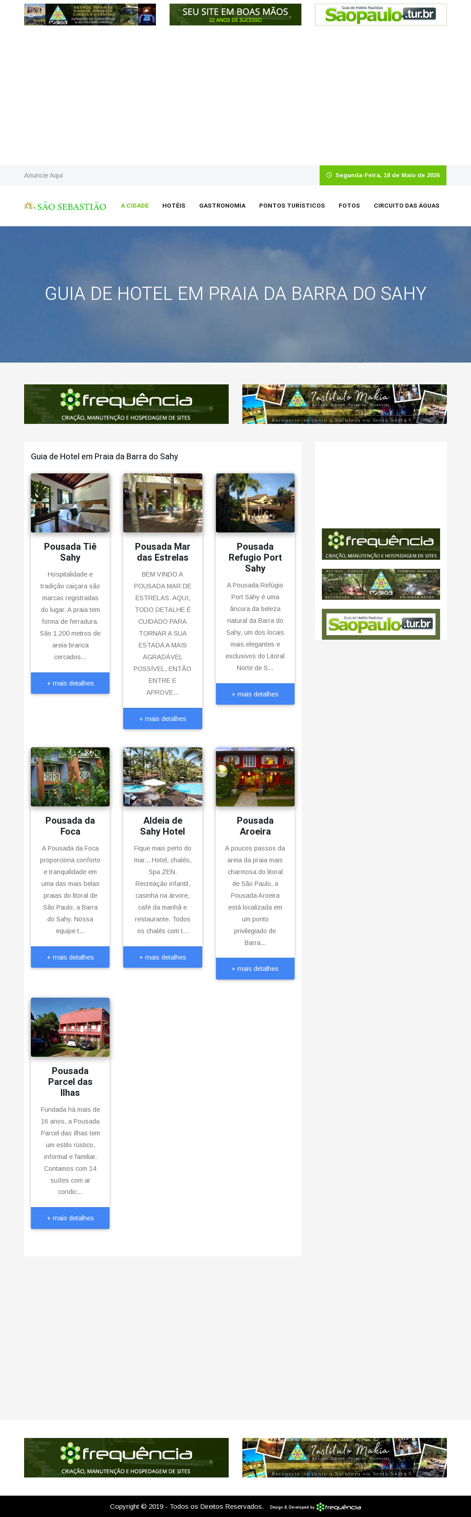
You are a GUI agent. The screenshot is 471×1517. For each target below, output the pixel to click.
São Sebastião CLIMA (381, 485)
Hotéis (173, 205)
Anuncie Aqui (43, 175)
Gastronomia (222, 205)
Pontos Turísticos (292, 205)
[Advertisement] (235, 97)
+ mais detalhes (70, 683)
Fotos (349, 205)
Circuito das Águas (407, 205)
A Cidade (135, 205)
